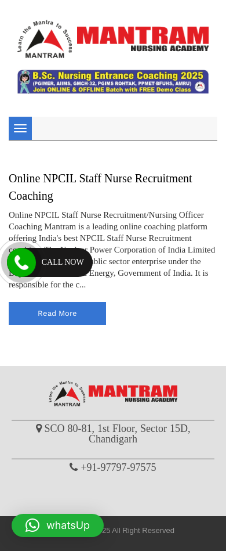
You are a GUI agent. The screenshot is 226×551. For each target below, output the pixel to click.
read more (57, 313)
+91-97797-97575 (118, 467)
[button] (58, 525)
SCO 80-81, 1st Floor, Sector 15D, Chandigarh (118, 433)
